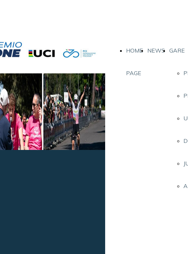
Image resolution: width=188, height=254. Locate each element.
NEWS (156, 50)
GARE (177, 50)
